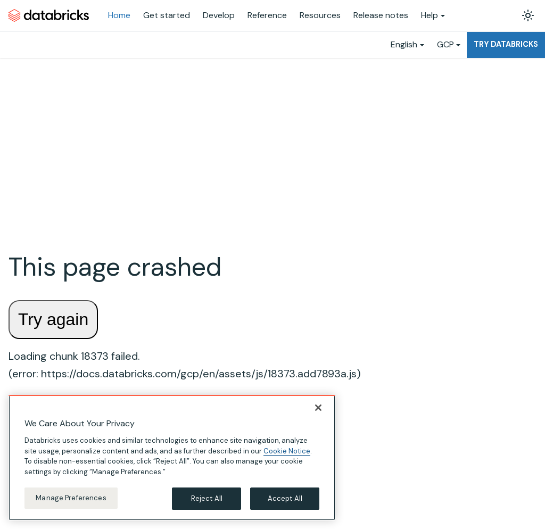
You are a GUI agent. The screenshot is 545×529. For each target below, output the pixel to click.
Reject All (206, 498)
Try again (53, 319)
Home (119, 15)
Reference (267, 15)
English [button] (404, 44)
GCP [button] (445, 44)
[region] (172, 457)
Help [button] (429, 15)
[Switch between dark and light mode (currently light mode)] (527, 15)
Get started (166, 15)
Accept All (285, 498)
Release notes (380, 15)
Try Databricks (506, 44)
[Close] (318, 407)
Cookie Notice (286, 451)
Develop (219, 15)
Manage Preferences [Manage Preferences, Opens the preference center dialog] (71, 497)
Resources (320, 15)
